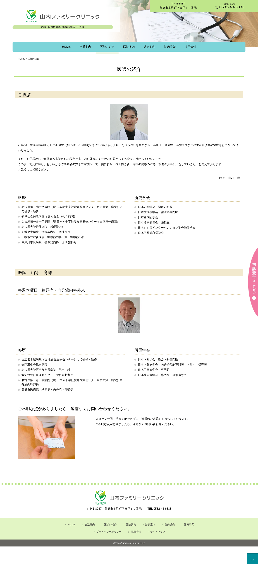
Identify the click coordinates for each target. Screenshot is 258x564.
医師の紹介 (106, 46)
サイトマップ (157, 531)
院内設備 (171, 46)
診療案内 (150, 46)
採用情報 (192, 46)
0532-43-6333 (231, 7)
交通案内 (83, 46)
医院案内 (129, 46)
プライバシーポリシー (108, 531)
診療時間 (189, 524)
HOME (64, 46)
